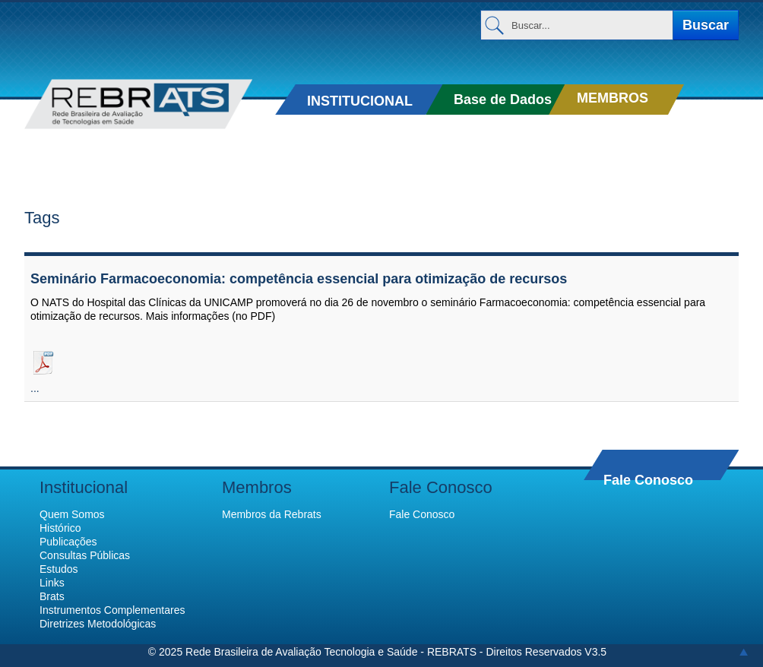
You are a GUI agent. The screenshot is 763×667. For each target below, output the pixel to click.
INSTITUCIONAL (360, 101)
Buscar (705, 25)
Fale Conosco (648, 480)
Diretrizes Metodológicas (98, 624)
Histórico (60, 528)
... (35, 388)
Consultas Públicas (85, 555)
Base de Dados (503, 99)
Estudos (59, 569)
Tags (41, 217)
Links (52, 583)
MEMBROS (612, 98)
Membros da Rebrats (271, 514)
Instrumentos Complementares (112, 610)
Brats (52, 596)
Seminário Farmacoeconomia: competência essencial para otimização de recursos (298, 278)
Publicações (68, 542)
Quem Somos (72, 514)
